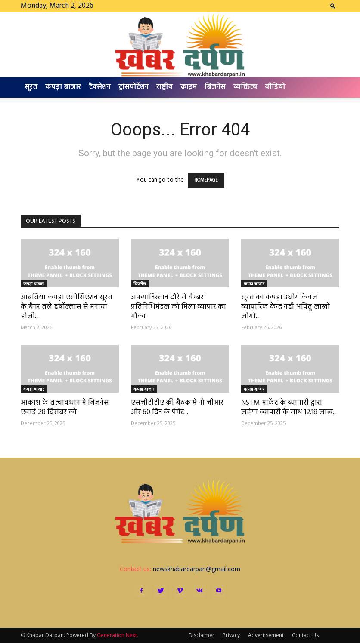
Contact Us (305, 635)
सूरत (31, 87)
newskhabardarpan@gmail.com (196, 569)
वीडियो (275, 87)
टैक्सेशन (100, 87)
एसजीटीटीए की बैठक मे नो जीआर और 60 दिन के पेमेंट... (177, 407)
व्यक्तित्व (245, 87)
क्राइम (188, 87)
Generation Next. (117, 635)
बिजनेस (215, 87)
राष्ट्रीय (164, 87)
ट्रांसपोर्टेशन (133, 87)
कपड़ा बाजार (63, 87)
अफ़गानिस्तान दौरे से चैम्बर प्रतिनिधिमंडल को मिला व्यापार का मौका (178, 307)
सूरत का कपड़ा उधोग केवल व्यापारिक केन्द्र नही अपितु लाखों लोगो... (285, 307)
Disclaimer (201, 635)
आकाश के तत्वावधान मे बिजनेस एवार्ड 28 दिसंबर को (65, 407)
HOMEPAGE (206, 180)
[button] (332, 6)
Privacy (231, 635)
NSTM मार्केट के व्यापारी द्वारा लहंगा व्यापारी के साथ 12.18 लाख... (289, 407)
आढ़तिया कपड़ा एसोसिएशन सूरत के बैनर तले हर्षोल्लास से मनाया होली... (66, 307)
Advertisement (266, 635)
